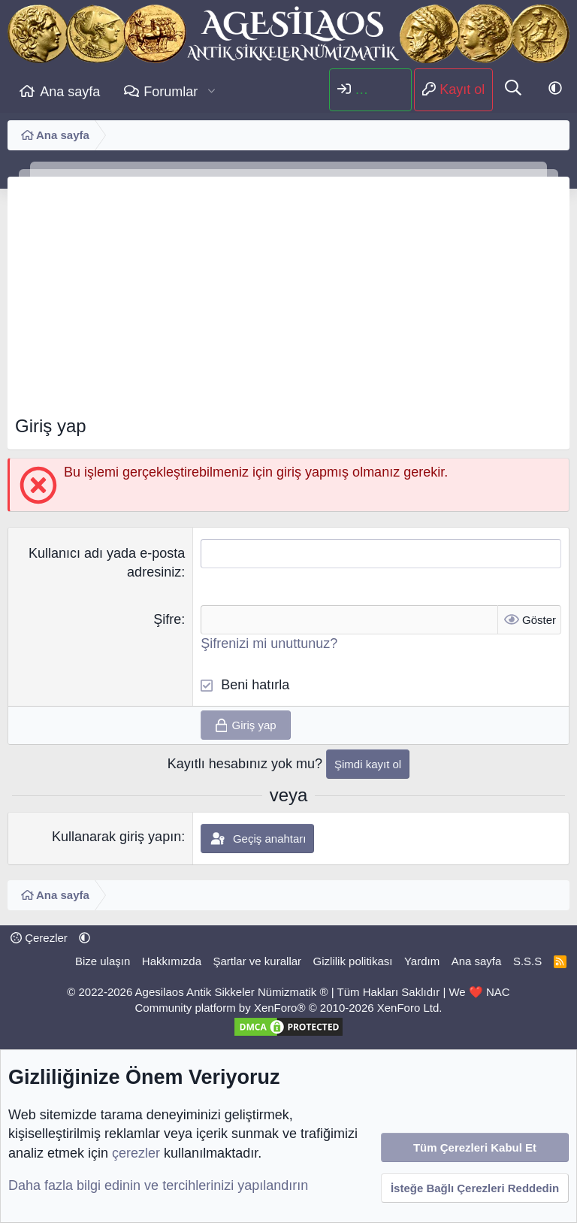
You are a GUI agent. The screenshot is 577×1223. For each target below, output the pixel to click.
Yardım (422, 961)
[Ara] (513, 89)
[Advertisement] (288, 300)
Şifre (167, 619)
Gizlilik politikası (353, 961)
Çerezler (39, 937)
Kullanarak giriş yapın (116, 836)
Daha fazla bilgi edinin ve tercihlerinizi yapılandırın (158, 1185)
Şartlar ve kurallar (257, 961)
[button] (211, 92)
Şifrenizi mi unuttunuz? (269, 643)
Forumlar (170, 91)
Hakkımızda (171, 961)
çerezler (136, 1153)
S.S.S (527, 961)
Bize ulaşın (102, 961)
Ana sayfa (70, 91)
